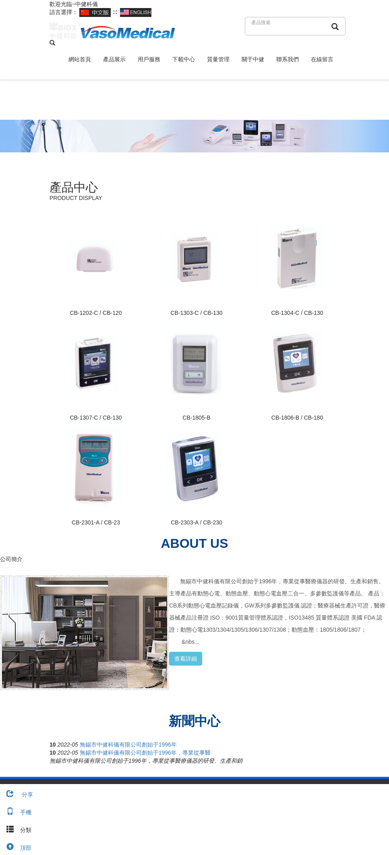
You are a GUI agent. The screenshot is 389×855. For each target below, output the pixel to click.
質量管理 (218, 59)
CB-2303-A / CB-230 (196, 522)
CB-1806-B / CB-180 (297, 417)
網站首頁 (79, 59)
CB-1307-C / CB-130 (96, 417)
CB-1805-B (196, 417)
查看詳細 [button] (185, 658)
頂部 (15, 848)
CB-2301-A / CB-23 (96, 522)
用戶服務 (149, 59)
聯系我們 (287, 59)
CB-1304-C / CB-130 (297, 313)
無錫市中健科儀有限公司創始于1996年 (128, 744)
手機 (15, 812)
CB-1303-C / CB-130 (196, 313)
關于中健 (253, 59)
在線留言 (322, 59)
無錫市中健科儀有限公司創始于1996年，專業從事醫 (145, 752)
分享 (16, 794)
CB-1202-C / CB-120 (96, 313)
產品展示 (114, 59)
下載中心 (183, 59)
